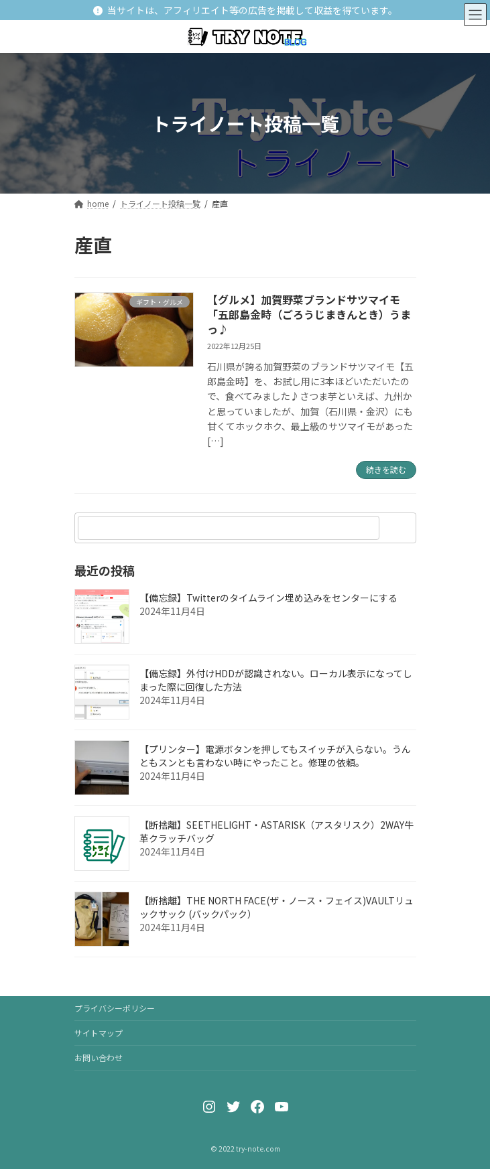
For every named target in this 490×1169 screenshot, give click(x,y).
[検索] (399, 528)
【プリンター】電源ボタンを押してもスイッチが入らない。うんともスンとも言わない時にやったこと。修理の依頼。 (275, 755)
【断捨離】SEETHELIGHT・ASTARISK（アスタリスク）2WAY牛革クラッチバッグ (276, 831)
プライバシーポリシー (114, 1008)
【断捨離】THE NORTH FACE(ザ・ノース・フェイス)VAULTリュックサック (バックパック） (276, 907)
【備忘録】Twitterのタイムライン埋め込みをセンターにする (268, 597)
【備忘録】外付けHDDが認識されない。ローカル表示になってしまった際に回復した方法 (275, 680)
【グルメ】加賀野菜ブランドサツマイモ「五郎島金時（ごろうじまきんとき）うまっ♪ (309, 314)
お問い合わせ (98, 1057)
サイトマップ (98, 1032)
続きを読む (386, 469)
